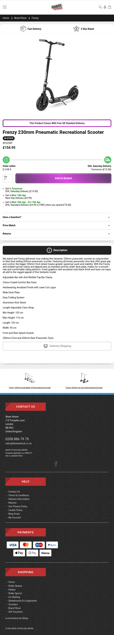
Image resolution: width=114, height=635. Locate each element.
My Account (14, 517)
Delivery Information (18, 499)
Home (6, 18)
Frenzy (33, 18)
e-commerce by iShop (16, 618)
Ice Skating (14, 597)
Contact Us (14, 491)
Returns (12, 502)
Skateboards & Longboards (22, 600)
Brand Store (18, 18)
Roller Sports (15, 593)
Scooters (13, 604)
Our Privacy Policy (17, 506)
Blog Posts (14, 513)
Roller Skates (15, 586)
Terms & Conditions (18, 495)
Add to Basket (63, 178)
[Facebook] (57, 465)
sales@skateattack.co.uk (18, 443)
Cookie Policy (15, 510)
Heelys (11, 589)
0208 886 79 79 (17, 439)
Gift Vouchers (15, 611)
